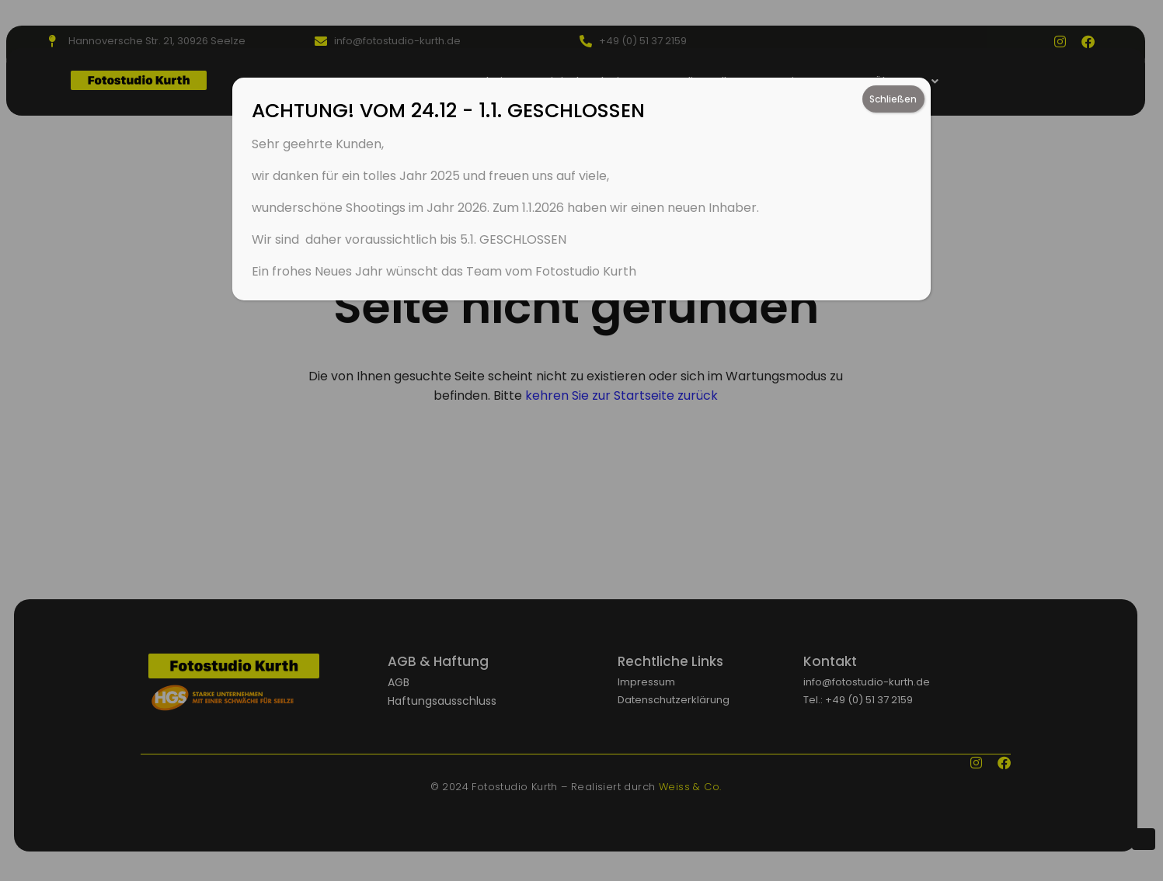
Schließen (893, 99)
